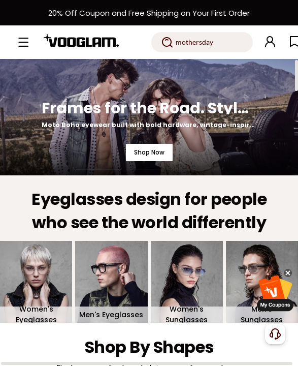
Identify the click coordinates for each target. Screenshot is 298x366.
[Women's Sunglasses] (187, 282)
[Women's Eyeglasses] (36, 282)
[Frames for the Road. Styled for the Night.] (149, 117)
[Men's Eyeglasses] (111, 282)
